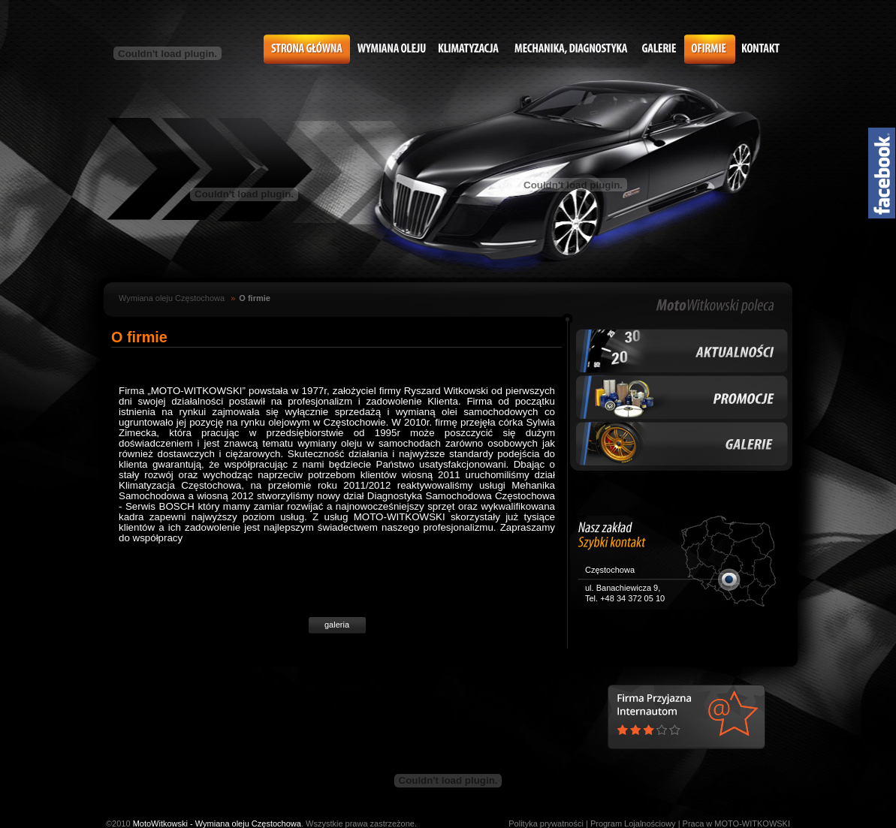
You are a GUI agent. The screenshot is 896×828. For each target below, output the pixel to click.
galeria (336, 624)
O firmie (254, 298)
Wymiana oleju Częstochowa (172, 298)
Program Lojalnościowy (633, 823)
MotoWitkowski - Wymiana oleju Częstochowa (217, 823)
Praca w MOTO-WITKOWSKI (736, 823)
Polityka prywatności (546, 823)
